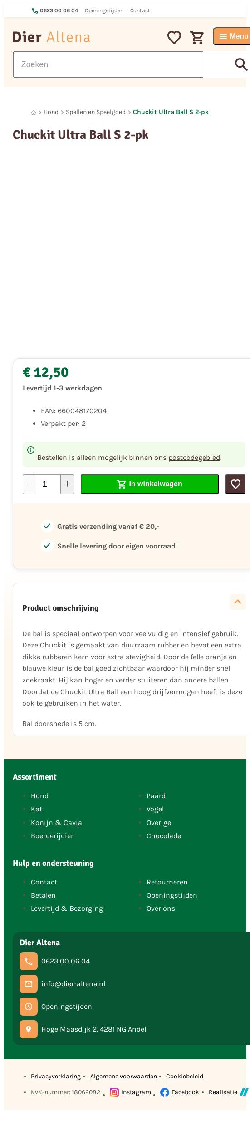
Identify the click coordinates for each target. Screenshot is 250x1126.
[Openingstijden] (56, 1007)
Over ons (161, 908)
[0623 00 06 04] (55, 961)
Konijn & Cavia (56, 822)
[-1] (29, 484)
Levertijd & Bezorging (67, 908)
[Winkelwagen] (197, 36)
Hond (51, 112)
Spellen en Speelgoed (96, 112)
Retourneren (167, 882)
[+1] (67, 484)
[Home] (33, 112)
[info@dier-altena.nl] (62, 984)
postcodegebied (194, 457)
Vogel (155, 809)
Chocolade (164, 835)
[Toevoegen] (235, 484)
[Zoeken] (108, 64)
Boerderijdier (52, 835)
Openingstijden (172, 895)
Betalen (43, 895)
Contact (44, 882)
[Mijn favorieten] (174, 36)
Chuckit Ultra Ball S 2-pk (171, 112)
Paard (156, 795)
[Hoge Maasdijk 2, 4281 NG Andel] (83, 1029)
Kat (36, 809)
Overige (159, 822)
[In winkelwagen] (150, 484)
